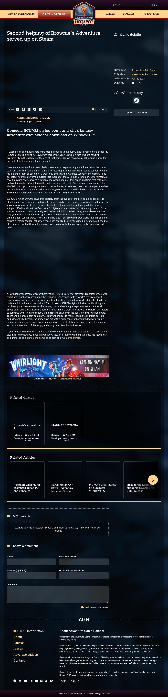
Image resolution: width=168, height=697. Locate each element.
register (89, 527)
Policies (18, 643)
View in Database (136, 112)
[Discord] (26, 681)
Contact (19, 660)
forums (57, 530)
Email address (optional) (71, 570)
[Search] (128, 4)
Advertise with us (25, 655)
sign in (78, 527)
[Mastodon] (46, 681)
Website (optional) (16, 570)
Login (154, 4)
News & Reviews (54, 13)
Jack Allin (46, 118)
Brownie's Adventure (81, 331)
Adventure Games (21, 13)
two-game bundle (71, 337)
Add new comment (95, 607)
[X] (20, 681)
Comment (12, 584)
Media (110, 13)
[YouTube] (36, 681)
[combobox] (128, 4)
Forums (128, 13)
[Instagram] (31, 681)
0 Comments (99, 109)
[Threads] (41, 681)
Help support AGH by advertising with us (65, 379)
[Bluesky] (51, 681)
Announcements (27, 118)
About (17, 637)
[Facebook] (14, 681)
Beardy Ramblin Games (144, 70)
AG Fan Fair (151, 13)
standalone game (36, 337)
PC (139, 82)
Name (10, 556)
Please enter (67, 556)
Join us (18, 649)
